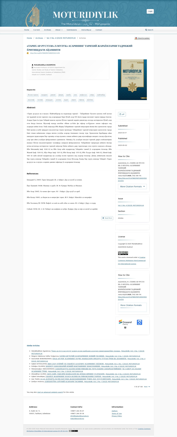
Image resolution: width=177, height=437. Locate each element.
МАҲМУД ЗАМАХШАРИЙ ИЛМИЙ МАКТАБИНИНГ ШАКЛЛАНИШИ (73, 366)
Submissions (72, 30)
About (58, 30)
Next (145, 386)
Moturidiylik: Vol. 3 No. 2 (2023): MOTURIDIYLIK (119, 376)
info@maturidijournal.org (79, 416)
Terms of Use (117, 413)
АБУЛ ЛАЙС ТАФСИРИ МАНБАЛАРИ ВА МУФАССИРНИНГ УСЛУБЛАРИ (76, 374)
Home (26, 30)
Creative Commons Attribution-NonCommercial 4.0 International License (132, 260)
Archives (47, 30)
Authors (115, 411)
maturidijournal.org (77, 418)
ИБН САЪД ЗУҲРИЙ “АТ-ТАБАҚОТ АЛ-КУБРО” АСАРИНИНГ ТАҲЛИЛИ (76, 364)
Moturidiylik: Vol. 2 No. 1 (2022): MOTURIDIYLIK (122, 364)
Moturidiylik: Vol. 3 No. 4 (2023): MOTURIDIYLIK (123, 374)
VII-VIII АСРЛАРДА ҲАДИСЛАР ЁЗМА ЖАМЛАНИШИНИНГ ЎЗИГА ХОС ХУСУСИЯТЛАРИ (75, 379)
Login (150, 11)
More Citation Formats (131, 186)
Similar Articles (33, 345)
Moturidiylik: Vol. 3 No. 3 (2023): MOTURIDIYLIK (65, 371)
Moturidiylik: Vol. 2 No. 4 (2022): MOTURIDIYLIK (118, 366)
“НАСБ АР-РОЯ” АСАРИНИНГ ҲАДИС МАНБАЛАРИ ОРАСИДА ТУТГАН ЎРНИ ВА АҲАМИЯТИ (89, 358)
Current (36, 30)
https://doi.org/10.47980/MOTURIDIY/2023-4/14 (45, 53)
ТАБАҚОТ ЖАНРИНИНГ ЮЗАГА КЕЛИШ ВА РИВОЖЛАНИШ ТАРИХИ (73, 376)
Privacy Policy (117, 416)
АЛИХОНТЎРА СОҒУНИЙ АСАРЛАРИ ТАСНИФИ (64, 381)
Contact (99, 30)
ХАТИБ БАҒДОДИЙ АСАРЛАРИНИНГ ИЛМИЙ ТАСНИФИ (82, 356)
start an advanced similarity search (50, 392)
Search (149, 30)
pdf (122, 114)
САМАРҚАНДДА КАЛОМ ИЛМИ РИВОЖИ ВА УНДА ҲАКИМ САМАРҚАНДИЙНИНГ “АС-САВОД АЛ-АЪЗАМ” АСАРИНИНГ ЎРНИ (86, 370)
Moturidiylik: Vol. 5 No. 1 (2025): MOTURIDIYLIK (122, 356)
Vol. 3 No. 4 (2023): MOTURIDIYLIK (61, 38)
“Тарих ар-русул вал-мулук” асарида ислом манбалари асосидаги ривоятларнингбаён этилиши (85, 351)
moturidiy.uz (86, 30)
